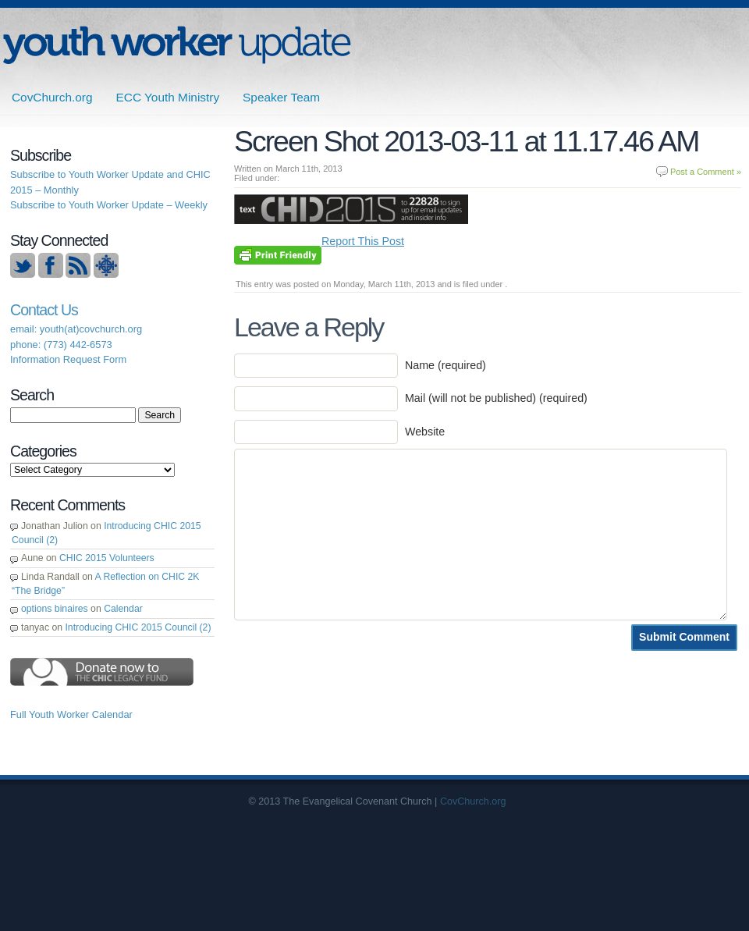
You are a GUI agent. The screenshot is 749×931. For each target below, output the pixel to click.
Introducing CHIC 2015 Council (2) (138, 627)
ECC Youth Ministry (168, 97)
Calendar (123, 608)
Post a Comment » (705, 171)
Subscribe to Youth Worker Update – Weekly (109, 205)
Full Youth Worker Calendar (71, 714)
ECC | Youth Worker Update (176, 44)
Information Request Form (68, 359)
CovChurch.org (52, 97)
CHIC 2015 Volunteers (106, 558)
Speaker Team (281, 97)
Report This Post (362, 241)
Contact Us (44, 309)
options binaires (54, 608)
